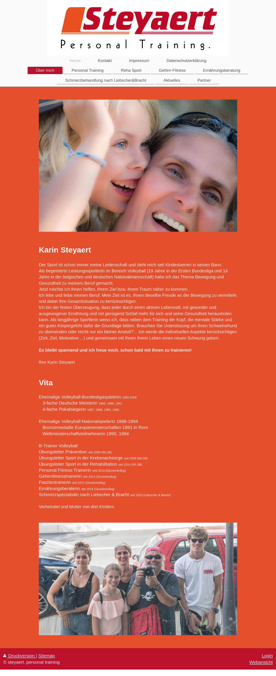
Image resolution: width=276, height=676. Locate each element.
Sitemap (46, 655)
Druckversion (19, 655)
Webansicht (261, 662)
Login (267, 655)
